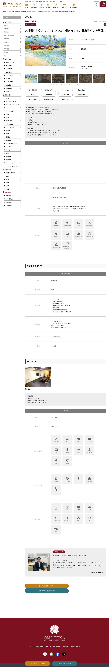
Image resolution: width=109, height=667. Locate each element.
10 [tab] (75, 84)
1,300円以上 (9, 199)
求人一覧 (18, 11)
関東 (33, 1)
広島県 (29, 11)
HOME (4, 11)
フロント (8, 108)
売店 (7, 117)
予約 (7, 114)
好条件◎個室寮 (32, 90)
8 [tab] (69, 84)
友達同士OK (9, 85)
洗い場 (8, 130)
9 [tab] (72, 84)
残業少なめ (9, 88)
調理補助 (8, 140)
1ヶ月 (7, 176)
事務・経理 (9, 121)
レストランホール (11, 101)
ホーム (26, 5)
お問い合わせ (64, 5)
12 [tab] (80, 84)
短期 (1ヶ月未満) (10, 173)
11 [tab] (77, 84)
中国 (51, 1)
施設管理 (8, 159)
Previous (23, 78)
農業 (7, 153)
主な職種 (48, 5)
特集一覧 (42, 5)
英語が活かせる (48, 99)
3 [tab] (56, 84)
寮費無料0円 (48, 90)
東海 (44, 1)
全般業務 (8, 156)
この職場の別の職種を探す (65, 663)
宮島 (34, 11)
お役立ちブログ (75, 642)
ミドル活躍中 (9, 82)
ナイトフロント (10, 111)
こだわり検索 (34, 5)
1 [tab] (51, 84)
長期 (7, 189)
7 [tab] (67, 84)
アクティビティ (10, 127)
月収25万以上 (9, 69)
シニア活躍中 (32, 99)
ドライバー (9, 146)
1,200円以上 (9, 195)
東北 (30, 1)
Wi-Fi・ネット (10, 62)
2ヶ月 (7, 179)
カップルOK (9, 75)
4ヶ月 (7, 185)
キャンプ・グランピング (12, 166)
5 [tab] (61, 84)
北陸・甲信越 (39, 1)
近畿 (47, 1)
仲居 (7, 98)
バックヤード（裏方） (12, 143)
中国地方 (24, 11)
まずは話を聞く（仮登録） (37, 663)
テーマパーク (9, 163)
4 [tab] (59, 84)
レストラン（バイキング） (13, 104)
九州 (57, 1)
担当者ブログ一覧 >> (97, 572)
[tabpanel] (31, 78)
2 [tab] (54, 84)
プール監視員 (9, 124)
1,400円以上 (9, 202)
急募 (7, 91)
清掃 (7, 133)
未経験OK (9, 72)
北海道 (26, 1)
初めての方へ (56, 5)
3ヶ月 (7, 182)
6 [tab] (64, 84)
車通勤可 (8, 78)
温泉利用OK (9, 65)
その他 (8, 150)
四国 (54, 1)
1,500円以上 (9, 205)
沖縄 (61, 1)
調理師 (8, 137)
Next (107, 78)
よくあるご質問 (73, 5)
